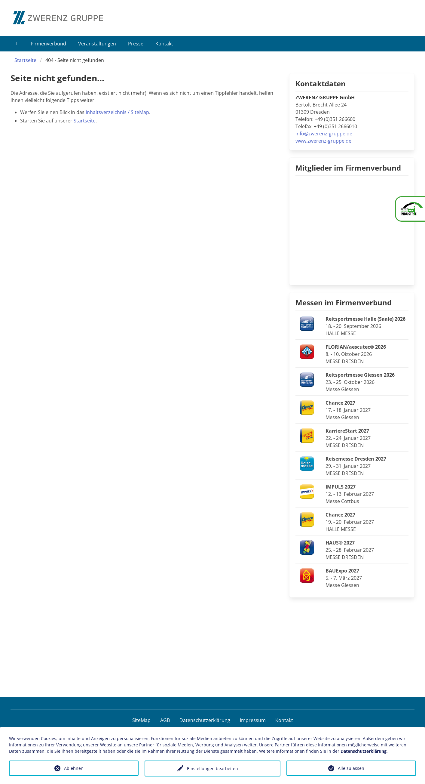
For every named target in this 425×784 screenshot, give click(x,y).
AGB (165, 720)
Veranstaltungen (97, 43)
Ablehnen (74, 768)
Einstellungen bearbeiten (212, 768)
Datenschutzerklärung (204, 720)
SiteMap (141, 720)
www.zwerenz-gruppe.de (323, 140)
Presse (135, 43)
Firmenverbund (48, 43)
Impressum (253, 720)
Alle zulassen (351, 768)
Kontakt (164, 43)
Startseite (25, 60)
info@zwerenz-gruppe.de (323, 133)
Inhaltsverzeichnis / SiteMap (117, 112)
